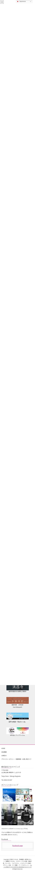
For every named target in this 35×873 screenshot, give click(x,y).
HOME (3, 748)
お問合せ (4, 755)
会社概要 (4, 752)
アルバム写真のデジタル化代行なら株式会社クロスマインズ (18, 866)
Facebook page (17, 845)
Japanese (21, 1)
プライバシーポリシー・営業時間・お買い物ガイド (16, 759)
